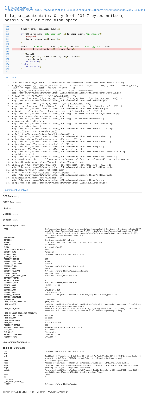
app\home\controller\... (56, 139)
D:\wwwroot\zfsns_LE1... (83, 86)
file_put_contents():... (52, 86)
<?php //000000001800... (82, 91)
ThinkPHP (8, 392)
